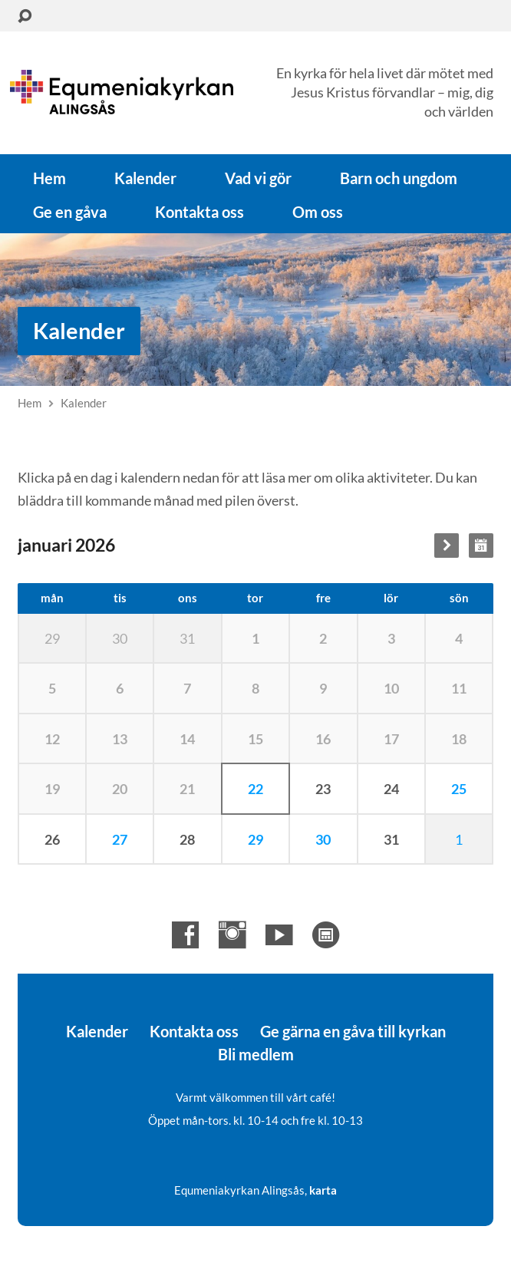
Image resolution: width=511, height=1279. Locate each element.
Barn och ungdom (398, 178)
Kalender (145, 178)
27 (119, 839)
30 (323, 839)
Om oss (317, 211)
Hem (49, 178)
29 (255, 839)
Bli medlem (256, 1054)
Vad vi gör (258, 178)
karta (323, 1190)
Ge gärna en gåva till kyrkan (353, 1031)
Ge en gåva (70, 211)
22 (255, 788)
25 (458, 788)
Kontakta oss (199, 211)
